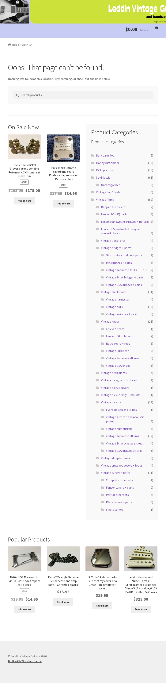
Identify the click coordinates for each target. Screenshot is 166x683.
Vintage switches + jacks (121, 314)
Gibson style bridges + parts (124, 255)
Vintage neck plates (114, 373)
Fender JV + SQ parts (114, 214)
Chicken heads (115, 329)
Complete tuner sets (119, 480)
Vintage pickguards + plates (119, 380)
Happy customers (107, 163)
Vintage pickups (111, 402)
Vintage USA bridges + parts (124, 285)
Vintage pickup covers (115, 388)
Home (15, 44)
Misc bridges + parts (119, 263)
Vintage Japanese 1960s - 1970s (126, 270)
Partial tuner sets (117, 495)
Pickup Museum (106, 170)
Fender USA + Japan (118, 336)
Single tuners (114, 509)
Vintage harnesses (118, 299)
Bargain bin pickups (113, 207)
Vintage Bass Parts (113, 241)
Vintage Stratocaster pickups (125, 443)
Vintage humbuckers (119, 429)
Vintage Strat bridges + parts (125, 277)
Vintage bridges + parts (116, 248)
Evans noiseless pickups (121, 410)
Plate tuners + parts (119, 502)
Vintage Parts (105, 199)
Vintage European (117, 351)
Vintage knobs (110, 321)
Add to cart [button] (24, 200)
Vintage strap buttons (115, 458)
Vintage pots (114, 307)
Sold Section (104, 177)
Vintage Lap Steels (108, 192)
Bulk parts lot (105, 155)
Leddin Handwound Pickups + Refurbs (125, 221)
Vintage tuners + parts (115, 473)
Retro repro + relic (118, 343)
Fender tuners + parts (120, 487)
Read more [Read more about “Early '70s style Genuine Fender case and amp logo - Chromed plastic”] (63, 602)
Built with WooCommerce (25, 661)
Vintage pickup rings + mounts (121, 395)
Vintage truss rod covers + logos (121, 465)
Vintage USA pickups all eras (124, 450)
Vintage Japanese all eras (122, 358)
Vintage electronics (113, 292)
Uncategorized (110, 185)
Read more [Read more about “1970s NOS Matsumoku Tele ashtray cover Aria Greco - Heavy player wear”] (102, 605)
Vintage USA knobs (118, 365)
